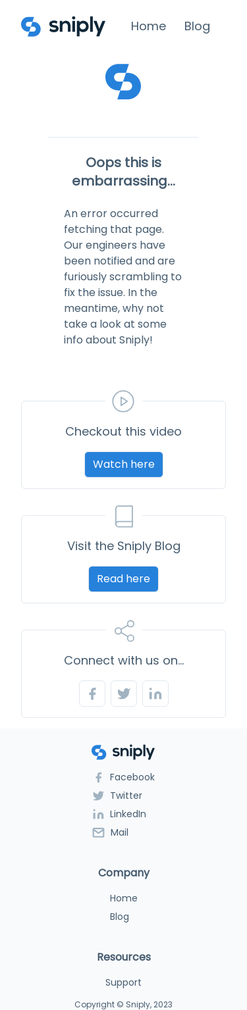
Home (148, 26)
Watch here (124, 464)
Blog (197, 26)
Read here (123, 578)
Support (123, 982)
